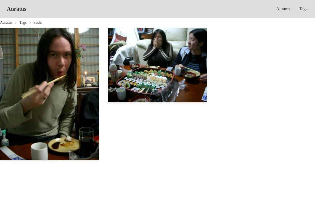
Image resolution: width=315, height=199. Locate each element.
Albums (283, 8)
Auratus (16, 9)
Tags (303, 8)
